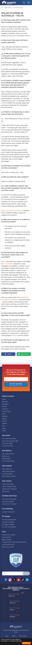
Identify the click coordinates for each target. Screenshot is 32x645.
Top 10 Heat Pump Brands (9, 499)
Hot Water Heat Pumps (9, 496)
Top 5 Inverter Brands (8, 484)
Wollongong (5, 404)
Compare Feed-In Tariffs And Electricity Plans (14, 542)
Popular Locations (8, 396)
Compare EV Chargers (8, 522)
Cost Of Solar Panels (7, 446)
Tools (4, 531)
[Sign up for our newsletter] (23, 354)
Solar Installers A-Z (7, 469)
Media (13, 636)
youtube (18, 579)
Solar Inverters (7, 481)
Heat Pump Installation (8, 501)
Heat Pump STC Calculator (9, 504)
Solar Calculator (6, 537)
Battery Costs (5, 456)
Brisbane (4, 406)
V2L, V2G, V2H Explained (9, 527)
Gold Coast (5, 409)
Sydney (4, 399)
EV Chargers (6, 516)
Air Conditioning (7, 508)
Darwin (4, 430)
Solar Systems (8, 7)
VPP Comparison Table (8, 461)
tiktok (23, 579)
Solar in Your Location (8, 547)
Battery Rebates (6, 458)
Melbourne (5, 416)
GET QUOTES (26, 643)
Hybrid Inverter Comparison (9, 489)
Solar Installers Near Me (8, 471)
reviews (14, 335)
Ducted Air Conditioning (8, 512)
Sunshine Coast (6, 411)
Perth (3, 426)
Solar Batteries (7, 450)
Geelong (4, 418)
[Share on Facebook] (8, 354)
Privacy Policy (23, 636)
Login (6, 636)
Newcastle (5, 401)
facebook (6, 579)
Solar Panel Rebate (7, 443)
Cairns (4, 413)
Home (2, 8)
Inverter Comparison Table (9, 486)
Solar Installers (7, 466)
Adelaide (4, 423)
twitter (14, 579)
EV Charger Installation (8, 524)
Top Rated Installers (7, 473)
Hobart (4, 428)
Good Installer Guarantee (9, 476)
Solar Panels (6, 435)
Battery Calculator (7, 539)
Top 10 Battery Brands (8, 453)
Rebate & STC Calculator (9, 535)
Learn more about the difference (12, 210)
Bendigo (4, 421)
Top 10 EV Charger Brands (9, 519)
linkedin (27, 579)
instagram (10, 579)
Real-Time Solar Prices (8, 544)
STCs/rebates (8, 264)
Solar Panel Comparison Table (10, 441)
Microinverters (6, 491)
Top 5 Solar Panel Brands (9, 438)
